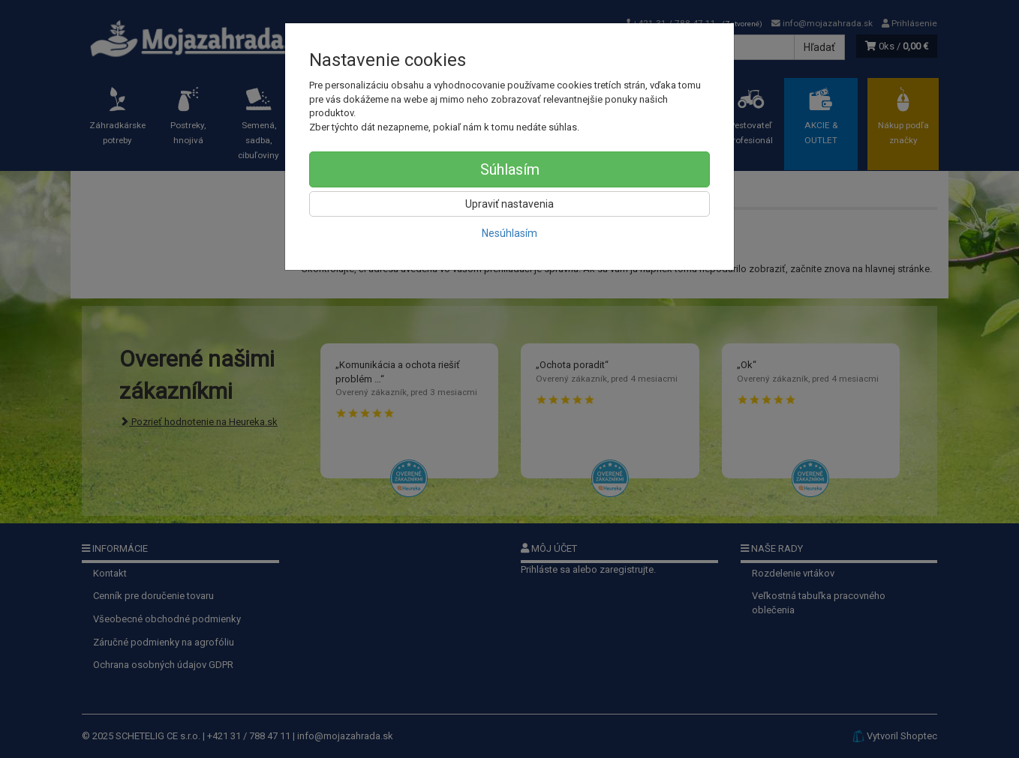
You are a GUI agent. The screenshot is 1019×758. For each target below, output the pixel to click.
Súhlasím (510, 169)
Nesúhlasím (509, 233)
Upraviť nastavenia (509, 204)
